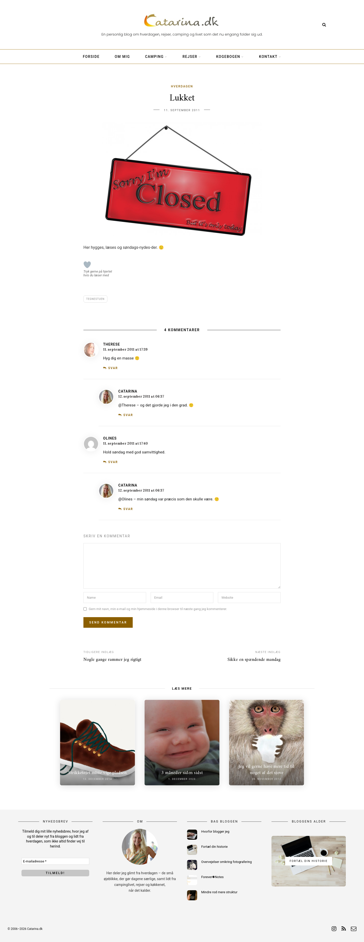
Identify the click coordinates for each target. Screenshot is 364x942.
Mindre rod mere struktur (219, 892)
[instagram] (334, 929)
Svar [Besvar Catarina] (128, 415)
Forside (91, 57)
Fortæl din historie (214, 847)
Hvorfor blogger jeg (215, 831)
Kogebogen (228, 57)
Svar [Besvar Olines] (113, 462)
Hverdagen (182, 86)
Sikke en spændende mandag (254, 660)
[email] (353, 929)
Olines (110, 438)
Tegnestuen (95, 299)
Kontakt (268, 57)
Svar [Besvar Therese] (113, 368)
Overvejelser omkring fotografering (226, 862)
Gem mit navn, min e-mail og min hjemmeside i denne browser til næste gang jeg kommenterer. (158, 609)
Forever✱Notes (212, 877)
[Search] (324, 24)
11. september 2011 (182, 110)
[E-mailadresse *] (55, 861)
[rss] (344, 929)
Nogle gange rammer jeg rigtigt (112, 660)
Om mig (122, 57)
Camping (154, 57)
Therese (111, 344)
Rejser (190, 57)
